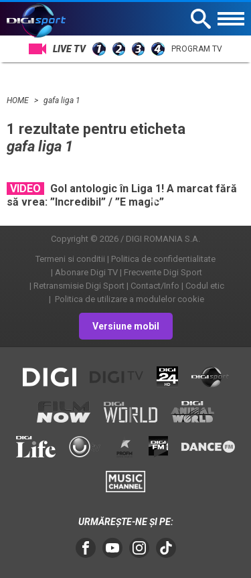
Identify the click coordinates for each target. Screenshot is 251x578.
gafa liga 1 (62, 100)
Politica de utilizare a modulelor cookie (128, 299)
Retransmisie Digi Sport (78, 286)
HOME (19, 100)
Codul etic (204, 286)
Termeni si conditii (70, 259)
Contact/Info (155, 286)
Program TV (196, 49)
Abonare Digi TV (86, 272)
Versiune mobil (125, 326)
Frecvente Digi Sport (163, 272)
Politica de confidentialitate (163, 259)
